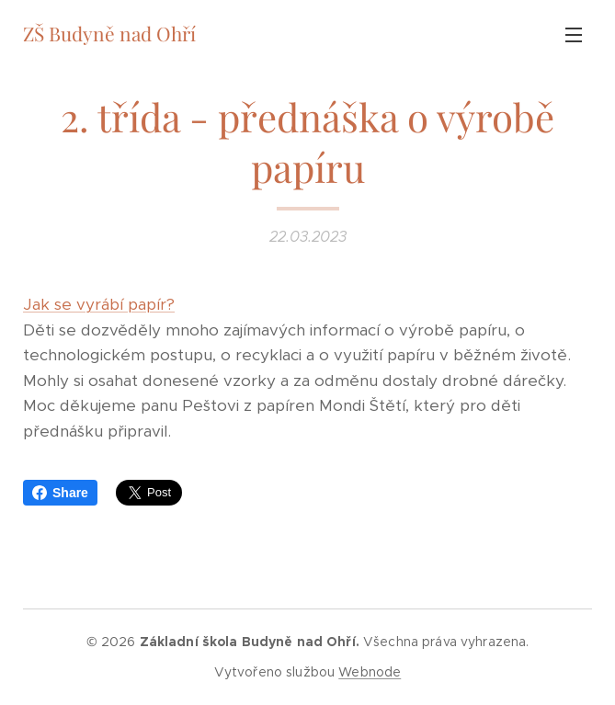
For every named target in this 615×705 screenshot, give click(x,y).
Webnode (369, 672)
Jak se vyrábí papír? (99, 304)
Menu (573, 35)
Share (60, 492)
